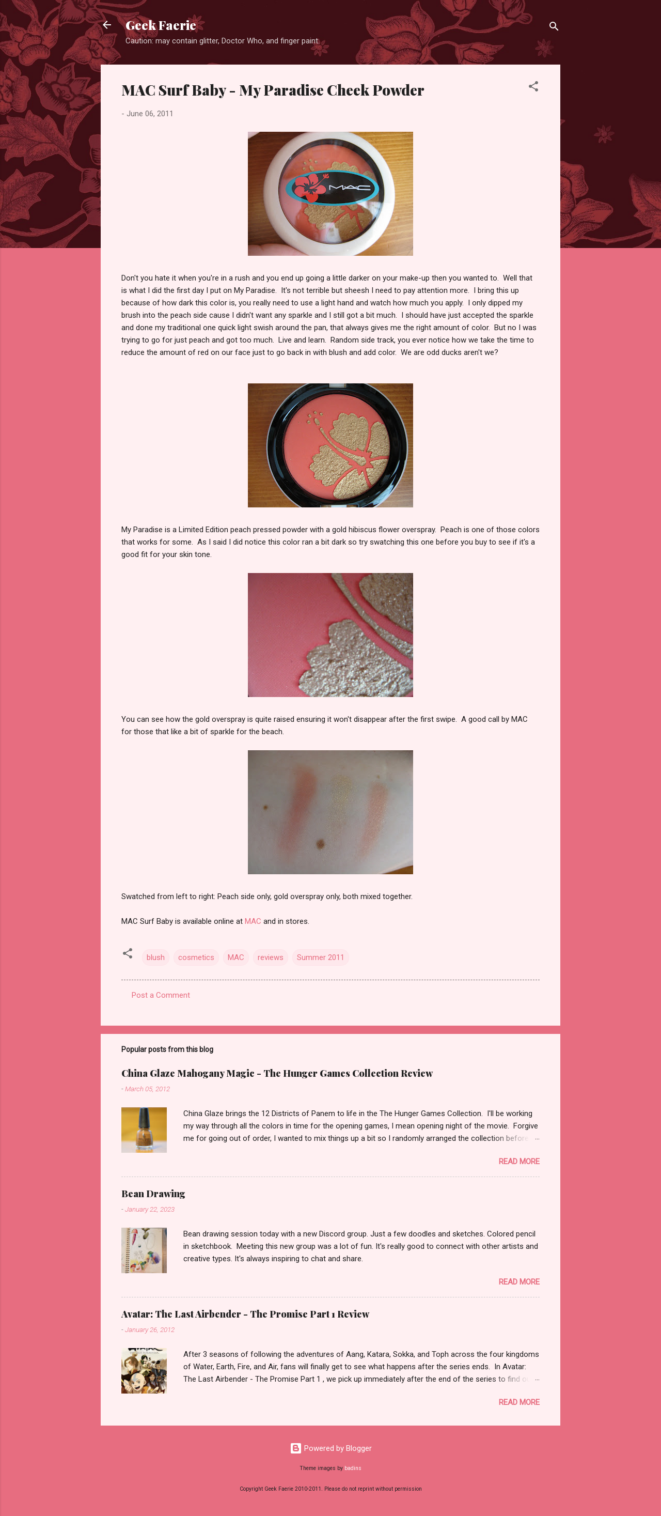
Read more (519, 1161)
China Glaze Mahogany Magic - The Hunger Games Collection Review (277, 1073)
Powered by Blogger (331, 1448)
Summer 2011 (320, 957)
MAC (252, 921)
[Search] (554, 28)
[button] (533, 88)
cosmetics (196, 957)
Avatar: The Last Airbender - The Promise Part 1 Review (245, 1314)
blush (156, 957)
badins (352, 1468)
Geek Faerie (160, 25)
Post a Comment (161, 995)
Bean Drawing (153, 1193)
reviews (271, 957)
